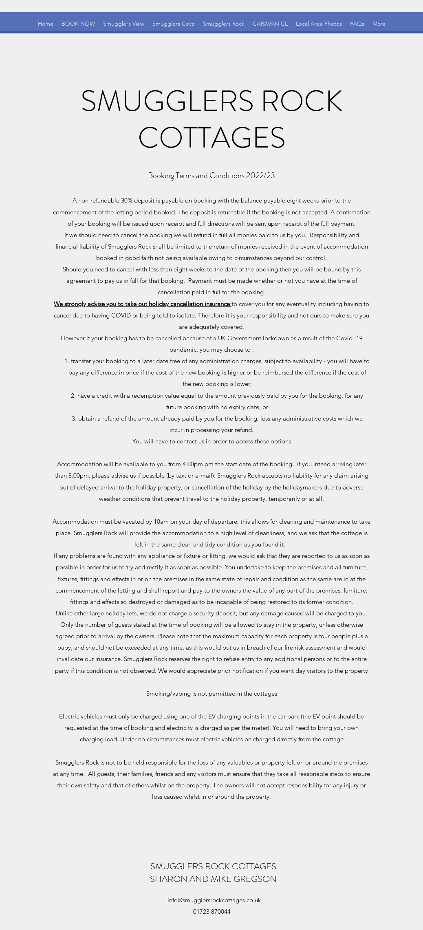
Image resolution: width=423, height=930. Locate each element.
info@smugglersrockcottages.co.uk (214, 900)
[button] (379, 23)
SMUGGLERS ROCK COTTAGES (213, 866)
